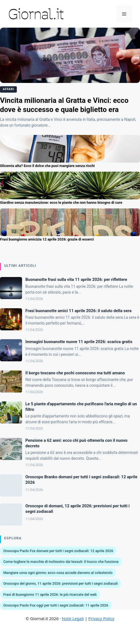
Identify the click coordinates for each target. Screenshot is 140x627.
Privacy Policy (101, 618)
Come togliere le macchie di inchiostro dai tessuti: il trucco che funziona (61, 562)
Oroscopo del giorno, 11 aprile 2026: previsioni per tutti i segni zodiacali (60, 583)
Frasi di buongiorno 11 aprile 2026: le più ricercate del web (50, 594)
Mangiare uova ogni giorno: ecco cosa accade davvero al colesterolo (57, 573)
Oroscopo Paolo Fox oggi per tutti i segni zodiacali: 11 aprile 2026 (55, 605)
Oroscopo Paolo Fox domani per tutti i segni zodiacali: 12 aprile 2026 (58, 551)
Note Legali (73, 618)
